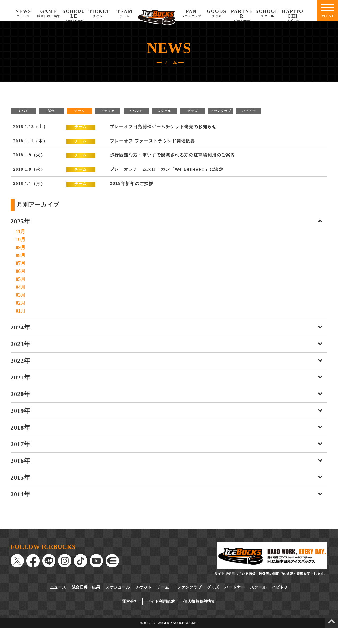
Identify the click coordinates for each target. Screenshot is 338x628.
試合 (51, 111)
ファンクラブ (220, 111)
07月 (20, 263)
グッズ (192, 111)
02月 (20, 303)
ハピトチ (249, 111)
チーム (79, 111)
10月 (20, 239)
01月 (20, 311)
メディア (108, 111)
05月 (20, 279)
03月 (20, 295)
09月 (20, 247)
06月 (20, 271)
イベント (136, 111)
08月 (20, 255)
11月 (20, 231)
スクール (164, 111)
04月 (20, 287)
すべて (23, 111)
